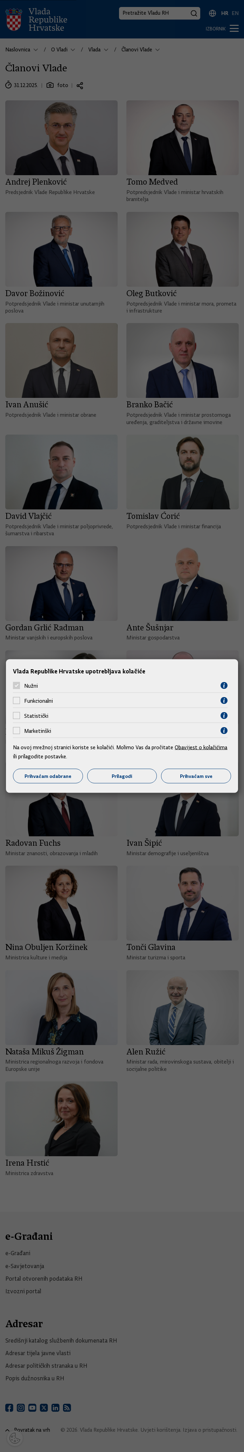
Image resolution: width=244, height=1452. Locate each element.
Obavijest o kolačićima (201, 747)
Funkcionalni (38, 701)
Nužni (31, 685)
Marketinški (37, 731)
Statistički (36, 716)
